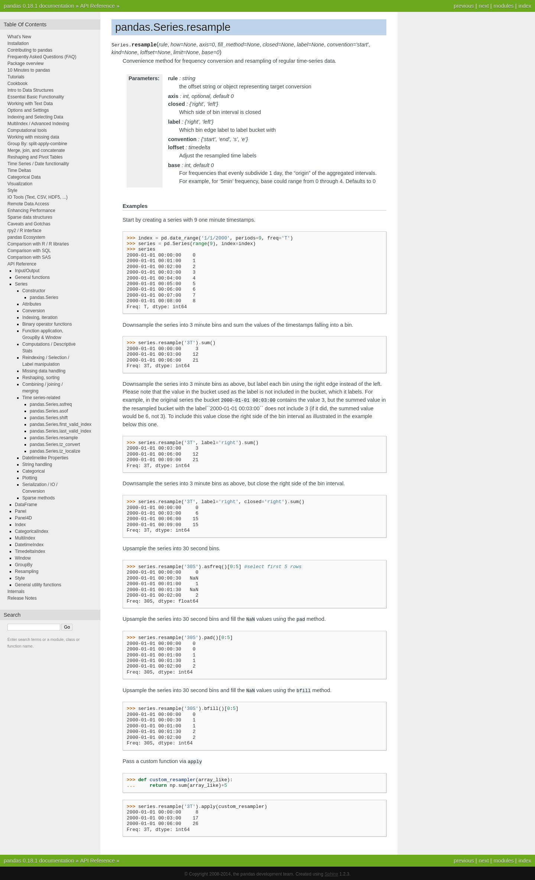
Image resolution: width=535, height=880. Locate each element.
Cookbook (17, 83)
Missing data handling (43, 371)
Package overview (25, 63)
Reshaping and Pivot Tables (35, 157)
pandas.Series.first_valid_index (60, 424)
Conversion (33, 310)
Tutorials (16, 76)
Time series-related (41, 397)
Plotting (29, 477)
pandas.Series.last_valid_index (60, 431)
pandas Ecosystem (26, 237)
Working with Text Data (30, 103)
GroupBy (23, 564)
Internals (16, 591)
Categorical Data (23, 177)
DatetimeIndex (29, 544)
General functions (32, 277)
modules (503, 6)
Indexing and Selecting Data (35, 117)
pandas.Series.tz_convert (55, 444)
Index (20, 524)
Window (23, 558)
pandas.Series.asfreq (51, 404)
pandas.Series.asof (49, 411)
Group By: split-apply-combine (37, 143)
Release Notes (22, 598)
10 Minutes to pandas (28, 70)
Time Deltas (19, 170)
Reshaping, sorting (40, 377)
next (484, 6)
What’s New (19, 36)
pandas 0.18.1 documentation (39, 6)
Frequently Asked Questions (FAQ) (41, 56)
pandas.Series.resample (54, 437)
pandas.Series (44, 297)
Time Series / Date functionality (38, 163)
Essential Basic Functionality (35, 97)
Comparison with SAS (29, 257)
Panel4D (23, 518)
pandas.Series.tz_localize (55, 451)
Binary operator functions (47, 324)
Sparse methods (38, 498)
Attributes (31, 304)
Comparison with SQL (29, 250)
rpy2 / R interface (24, 230)
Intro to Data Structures (30, 90)
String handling (37, 464)
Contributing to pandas (29, 50)
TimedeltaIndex (30, 551)
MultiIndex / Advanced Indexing (38, 123)
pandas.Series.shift (49, 417)
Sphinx (331, 872)
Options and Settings (28, 110)
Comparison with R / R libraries (38, 244)
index (525, 6)
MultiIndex (25, 538)
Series (21, 284)
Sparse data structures (29, 217)
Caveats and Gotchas (28, 223)
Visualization (19, 183)
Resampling (26, 571)
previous (464, 6)
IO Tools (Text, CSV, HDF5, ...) (37, 197)
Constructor (33, 290)
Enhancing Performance (31, 210)
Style (12, 190)
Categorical (33, 471)
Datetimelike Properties (45, 457)
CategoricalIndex (31, 531)
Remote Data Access (28, 203)
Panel (20, 511)
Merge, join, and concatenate (36, 150)
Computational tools (27, 130)
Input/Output (27, 270)
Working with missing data (33, 137)
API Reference (97, 6)
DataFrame (26, 504)
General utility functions (38, 584)
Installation (18, 43)
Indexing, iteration (40, 317)
